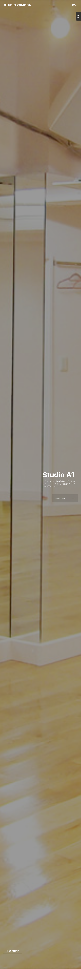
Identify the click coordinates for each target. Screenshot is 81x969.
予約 (78, 16)
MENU (74, 5)
